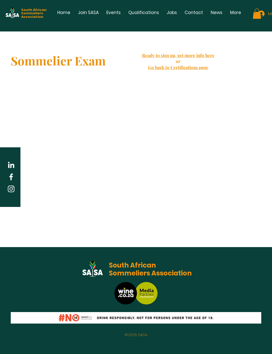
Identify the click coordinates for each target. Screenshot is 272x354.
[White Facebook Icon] (11, 176)
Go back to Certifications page (178, 67)
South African (132, 265)
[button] (257, 13)
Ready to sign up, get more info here (178, 55)
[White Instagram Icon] (11, 188)
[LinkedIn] (11, 164)
